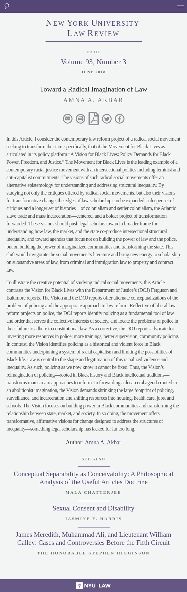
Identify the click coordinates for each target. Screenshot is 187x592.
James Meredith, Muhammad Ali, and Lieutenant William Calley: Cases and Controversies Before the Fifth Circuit (93, 538)
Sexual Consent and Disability (93, 508)
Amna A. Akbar (103, 442)
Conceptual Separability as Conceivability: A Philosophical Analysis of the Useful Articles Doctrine (94, 478)
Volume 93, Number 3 (93, 62)
